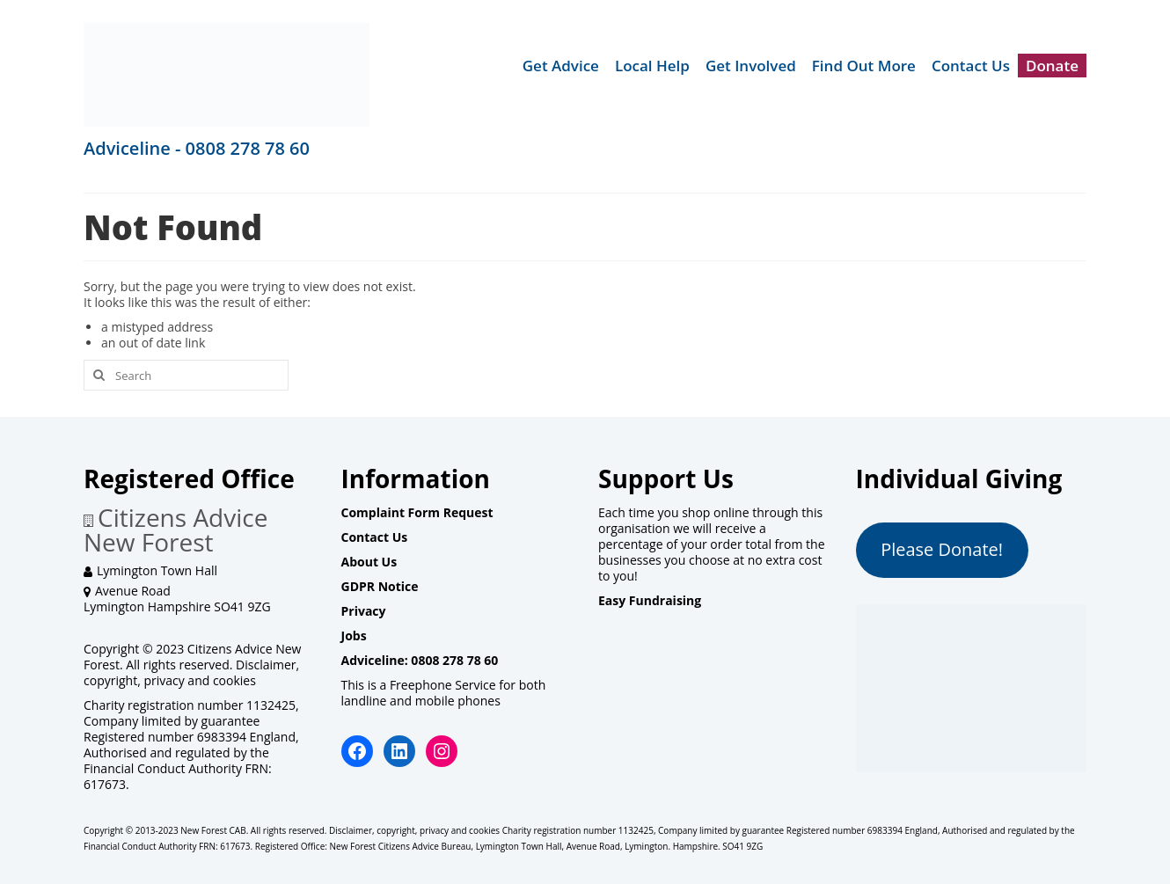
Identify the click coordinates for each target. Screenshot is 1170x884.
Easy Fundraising (649, 600)
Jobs (354, 635)
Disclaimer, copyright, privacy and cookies (191, 672)
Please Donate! (942, 549)
